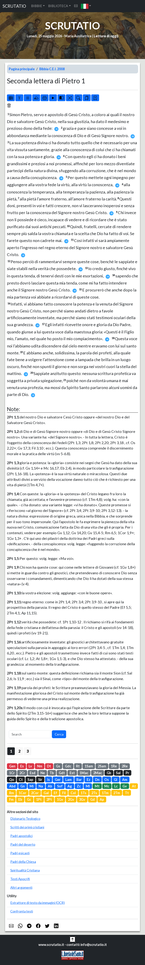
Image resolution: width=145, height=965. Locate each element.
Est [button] (72, 773)
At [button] (134, 786)
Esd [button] (32, 773)
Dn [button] (97, 780)
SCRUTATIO (14, 6)
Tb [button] (52, 773)
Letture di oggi (105, 36)
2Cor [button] (35, 793)
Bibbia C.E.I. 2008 (52, 69)
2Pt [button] (49, 799)
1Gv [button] (60, 799)
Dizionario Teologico (25, 818)
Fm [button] (11, 799)
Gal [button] (46, 793)
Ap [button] (102, 799)
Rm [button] (11, 793)
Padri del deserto (22, 844)
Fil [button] (64, 793)
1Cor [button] (22, 793)
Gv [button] (125, 786)
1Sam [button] (89, 766)
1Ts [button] (83, 793)
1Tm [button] (105, 793)
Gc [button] (29, 799)
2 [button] (19, 751)
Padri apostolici (21, 836)
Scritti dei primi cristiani (27, 827)
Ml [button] (88, 786)
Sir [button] (40, 780)
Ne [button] (42, 773)
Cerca (59, 734)
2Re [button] (125, 766)
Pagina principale (22, 69)
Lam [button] (68, 780)
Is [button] (48, 780)
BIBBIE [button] (36, 6)
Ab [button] (50, 786)
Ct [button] (21, 780)
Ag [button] (69, 786)
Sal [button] (118, 773)
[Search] (30, 734)
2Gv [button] (71, 799)
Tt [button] (127, 793)
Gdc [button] (68, 766)
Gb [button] (109, 773)
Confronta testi (21, 911)
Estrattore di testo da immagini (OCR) (37, 903)
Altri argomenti (21, 887)
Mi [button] (32, 786)
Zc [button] (79, 786)
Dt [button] (49, 766)
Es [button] (22, 766)
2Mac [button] (97, 773)
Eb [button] (20, 799)
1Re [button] (114, 766)
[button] (86, 6)
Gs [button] (58, 766)
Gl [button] (115, 780)
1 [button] (11, 751)
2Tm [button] (116, 793)
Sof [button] (60, 786)
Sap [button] (30, 780)
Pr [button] (127, 773)
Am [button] (124, 780)
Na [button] (41, 786)
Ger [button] (58, 780)
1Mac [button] (84, 773)
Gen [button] (12, 766)
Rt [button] (78, 766)
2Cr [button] (22, 773)
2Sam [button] (102, 766)
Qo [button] (11, 780)
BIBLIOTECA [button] (58, 6)
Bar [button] (79, 780)
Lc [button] (116, 786)
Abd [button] (12, 786)
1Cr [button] (12, 773)
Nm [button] (39, 766)
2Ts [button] (94, 793)
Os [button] (106, 780)
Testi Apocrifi (20, 879)
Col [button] (73, 793)
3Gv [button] (82, 799)
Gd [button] (92, 799)
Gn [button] (22, 786)
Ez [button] (88, 780)
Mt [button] (97, 786)
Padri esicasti (20, 853)
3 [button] (28, 751)
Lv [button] (30, 766)
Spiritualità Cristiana (25, 870)
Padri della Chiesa (23, 862)
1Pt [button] (39, 799)
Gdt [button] (62, 773)
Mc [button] (106, 786)
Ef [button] (55, 793)
